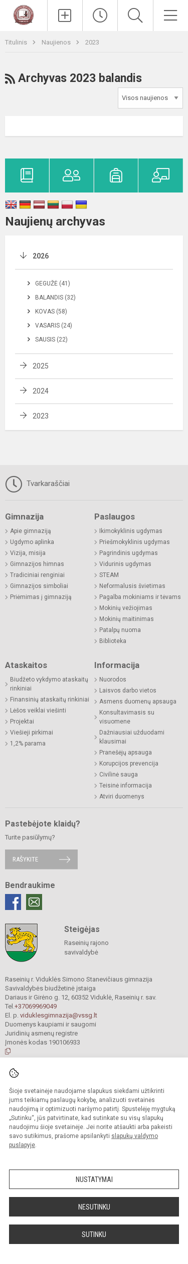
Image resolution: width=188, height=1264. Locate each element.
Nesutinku (94, 1207)
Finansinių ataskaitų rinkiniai (49, 699)
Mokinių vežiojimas (125, 608)
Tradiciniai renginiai (37, 575)
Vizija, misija (28, 553)
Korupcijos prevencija (128, 763)
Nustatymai (94, 1180)
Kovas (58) (51, 311)
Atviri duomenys (121, 796)
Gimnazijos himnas (37, 564)
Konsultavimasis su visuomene (126, 717)
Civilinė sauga (118, 774)
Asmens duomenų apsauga (137, 701)
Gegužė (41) (52, 283)
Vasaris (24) (53, 325)
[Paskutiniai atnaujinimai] (100, 15)
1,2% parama (28, 743)
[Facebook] (13, 902)
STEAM (109, 575)
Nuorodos (112, 679)
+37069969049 (36, 1006)
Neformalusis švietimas (132, 586)
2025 (41, 366)
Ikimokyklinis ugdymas (130, 531)
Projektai (22, 721)
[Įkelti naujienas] (65, 15)
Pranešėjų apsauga (125, 752)
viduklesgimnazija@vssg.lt (58, 1015)
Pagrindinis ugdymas (128, 553)
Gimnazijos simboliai (39, 586)
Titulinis (17, 42)
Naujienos (57, 42)
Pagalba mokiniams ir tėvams (140, 597)
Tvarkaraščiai (37, 484)
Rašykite (25, 859)
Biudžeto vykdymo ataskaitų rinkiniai (49, 684)
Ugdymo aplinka (32, 542)
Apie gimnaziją (30, 531)
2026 (41, 256)
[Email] (34, 902)
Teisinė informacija (125, 785)
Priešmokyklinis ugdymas (134, 542)
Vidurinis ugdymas (125, 564)
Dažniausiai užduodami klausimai (131, 737)
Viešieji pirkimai (31, 732)
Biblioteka (112, 641)
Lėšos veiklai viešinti (38, 710)
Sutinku (94, 1234)
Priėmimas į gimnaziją (41, 597)
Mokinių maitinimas (126, 619)
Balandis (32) (55, 297)
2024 (41, 391)
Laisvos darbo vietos (127, 690)
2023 (92, 42)
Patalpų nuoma (120, 630)
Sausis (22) (51, 339)
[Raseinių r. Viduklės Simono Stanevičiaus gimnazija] (23, 14)
